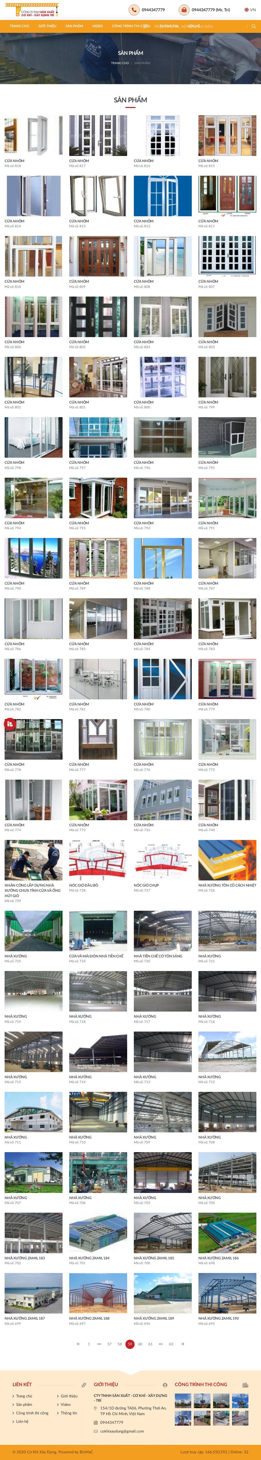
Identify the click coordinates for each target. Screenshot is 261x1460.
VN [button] (250, 10)
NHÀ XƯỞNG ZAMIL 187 (25, 1318)
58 (120, 1344)
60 (140, 1344)
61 (150, 1344)
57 (109, 1344)
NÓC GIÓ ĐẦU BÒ (83, 885)
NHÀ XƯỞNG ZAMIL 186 (218, 1258)
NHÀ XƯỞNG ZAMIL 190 (218, 1318)
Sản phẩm (74, 26)
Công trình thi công (131, 26)
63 (171, 1344)
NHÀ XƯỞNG (16, 956)
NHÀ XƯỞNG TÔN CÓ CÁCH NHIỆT (227, 885)
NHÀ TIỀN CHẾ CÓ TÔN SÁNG (158, 956)
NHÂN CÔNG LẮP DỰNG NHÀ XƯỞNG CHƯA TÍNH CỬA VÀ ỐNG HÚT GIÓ (33, 891)
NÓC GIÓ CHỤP (146, 885)
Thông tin (168, 26)
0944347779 (111, 1423)
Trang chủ (19, 26)
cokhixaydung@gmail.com (122, 1431)
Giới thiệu (47, 26)
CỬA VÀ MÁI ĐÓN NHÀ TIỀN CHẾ (96, 956)
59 (130, 1344)
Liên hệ (193, 26)
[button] (253, 26)
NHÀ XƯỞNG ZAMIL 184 (89, 1258)
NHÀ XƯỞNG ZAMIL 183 (25, 1258)
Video (97, 26)
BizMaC (86, 1452)
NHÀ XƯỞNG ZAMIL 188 (89, 1318)
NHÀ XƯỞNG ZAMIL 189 (154, 1318)
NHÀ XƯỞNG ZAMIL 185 (154, 1258)
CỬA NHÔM (14, 161)
